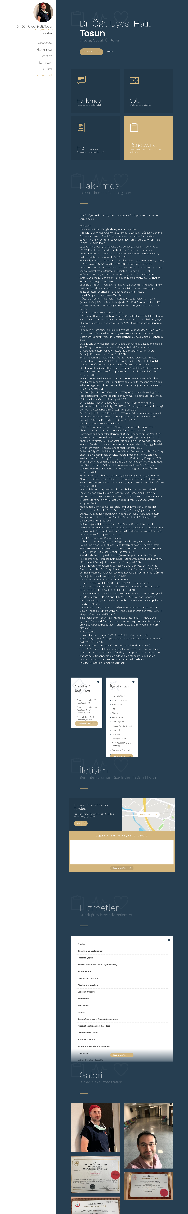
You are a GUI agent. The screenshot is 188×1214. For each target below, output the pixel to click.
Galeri (47, 69)
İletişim (46, 56)
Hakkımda (44, 49)
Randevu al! (43, 75)
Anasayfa (45, 43)
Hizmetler (44, 62)
